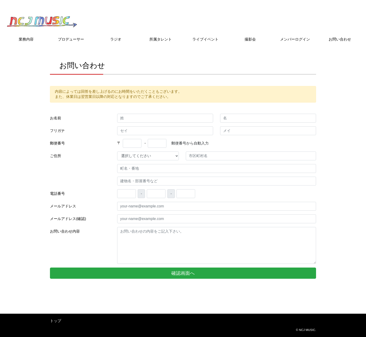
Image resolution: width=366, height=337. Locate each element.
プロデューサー (71, 39)
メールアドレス (63, 206)
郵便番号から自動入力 (190, 143)
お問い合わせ (340, 39)
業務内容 (26, 39)
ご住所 (55, 156)
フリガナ (57, 131)
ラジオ (115, 39)
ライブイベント (205, 39)
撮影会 (250, 39)
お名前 (55, 118)
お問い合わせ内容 (65, 231)
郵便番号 (57, 143)
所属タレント (160, 39)
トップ (55, 321)
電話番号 (57, 194)
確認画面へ (183, 273)
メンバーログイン (295, 39)
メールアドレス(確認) (68, 219)
